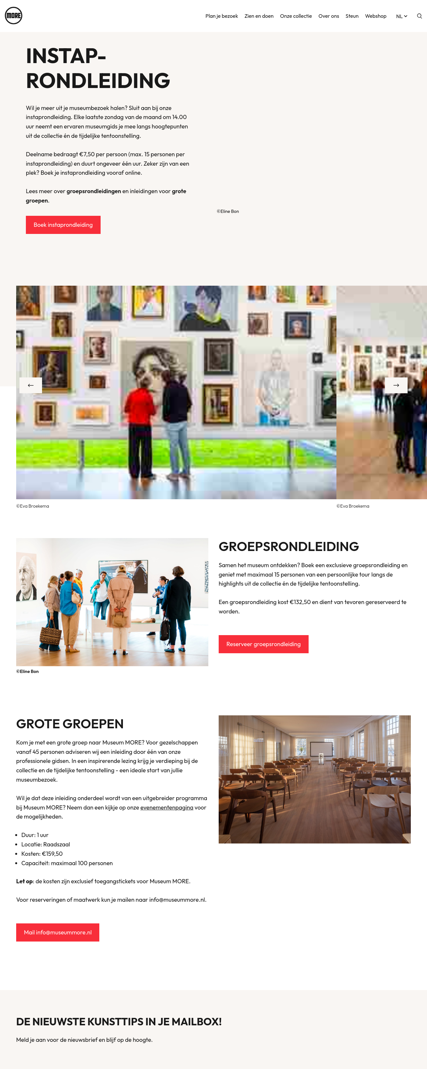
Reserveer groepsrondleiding (263, 644)
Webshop (375, 15)
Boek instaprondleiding (63, 224)
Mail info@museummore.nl (58, 932)
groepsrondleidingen (94, 191)
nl (402, 15)
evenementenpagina (166, 807)
